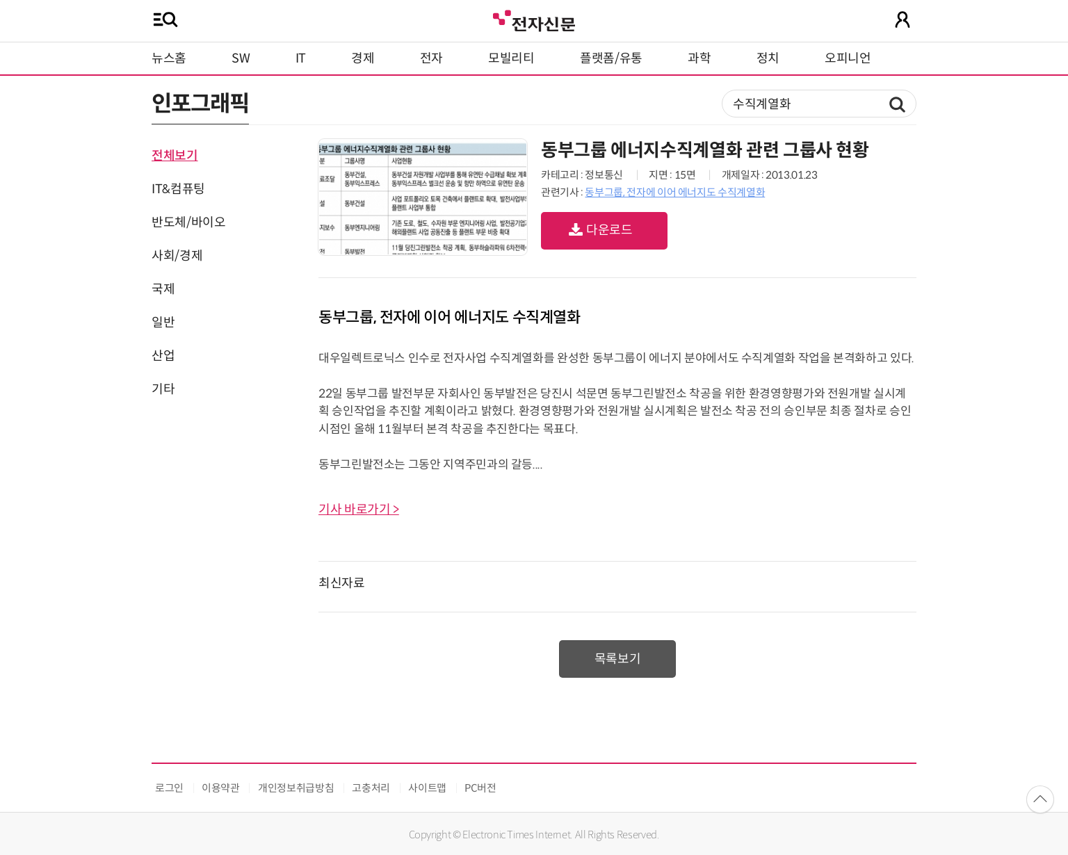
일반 (163, 322)
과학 (699, 58)
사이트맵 (427, 788)
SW (241, 58)
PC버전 (480, 788)
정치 (767, 58)
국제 (163, 289)
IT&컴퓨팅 (178, 189)
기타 (163, 389)
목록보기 (617, 659)
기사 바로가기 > (358, 509)
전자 (431, 58)
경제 (362, 58)
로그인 (169, 788)
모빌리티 (511, 58)
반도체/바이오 (188, 222)
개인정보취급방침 (296, 788)
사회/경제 (177, 255)
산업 (163, 356)
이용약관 (221, 788)
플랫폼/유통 (611, 58)
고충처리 (371, 788)
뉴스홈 (169, 58)
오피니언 (848, 58)
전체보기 (175, 155)
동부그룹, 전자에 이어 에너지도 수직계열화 (675, 192)
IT (301, 58)
